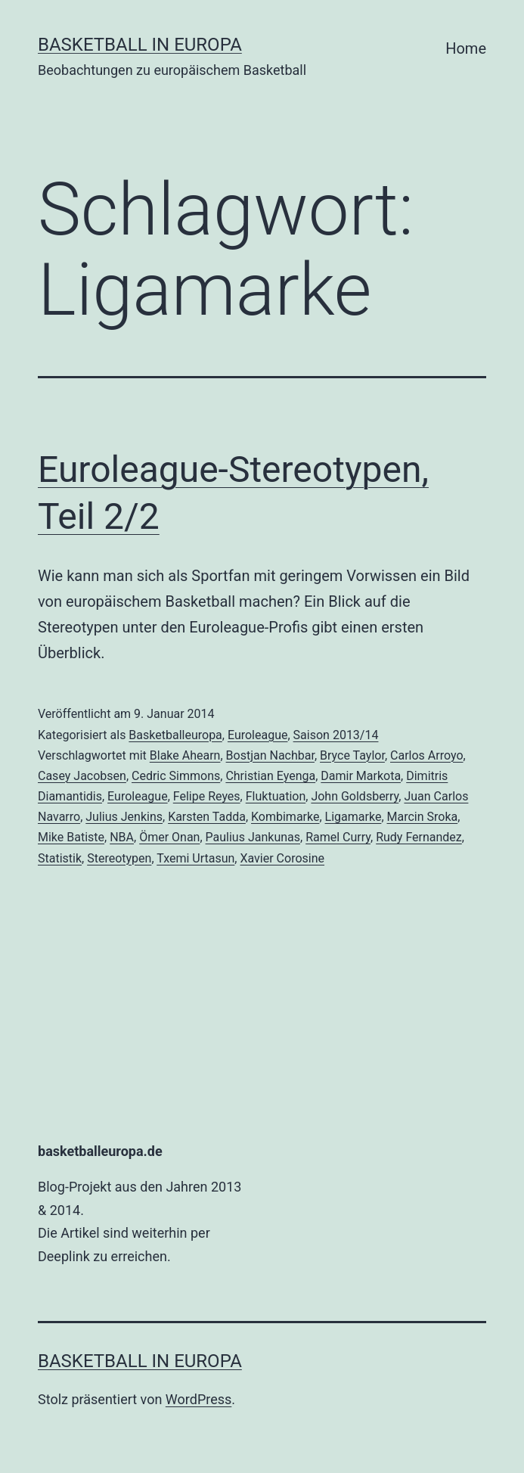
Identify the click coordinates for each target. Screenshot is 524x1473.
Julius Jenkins (124, 817)
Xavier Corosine (282, 858)
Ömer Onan (169, 837)
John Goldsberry (354, 796)
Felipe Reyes (206, 796)
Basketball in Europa (140, 44)
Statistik (60, 858)
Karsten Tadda (207, 817)
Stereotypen (119, 858)
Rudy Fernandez (419, 837)
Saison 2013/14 (336, 735)
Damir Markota (361, 776)
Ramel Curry (338, 837)
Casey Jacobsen (82, 776)
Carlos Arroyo (427, 755)
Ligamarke (353, 817)
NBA (122, 837)
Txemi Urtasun (195, 858)
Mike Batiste (71, 837)
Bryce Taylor (352, 755)
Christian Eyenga (270, 776)
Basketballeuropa (175, 735)
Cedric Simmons (176, 776)
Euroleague (258, 735)
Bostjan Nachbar (270, 755)
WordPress (198, 1399)
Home (465, 48)
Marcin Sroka (422, 817)
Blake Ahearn (185, 755)
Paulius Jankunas (253, 837)
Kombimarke (285, 817)
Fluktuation (276, 796)
